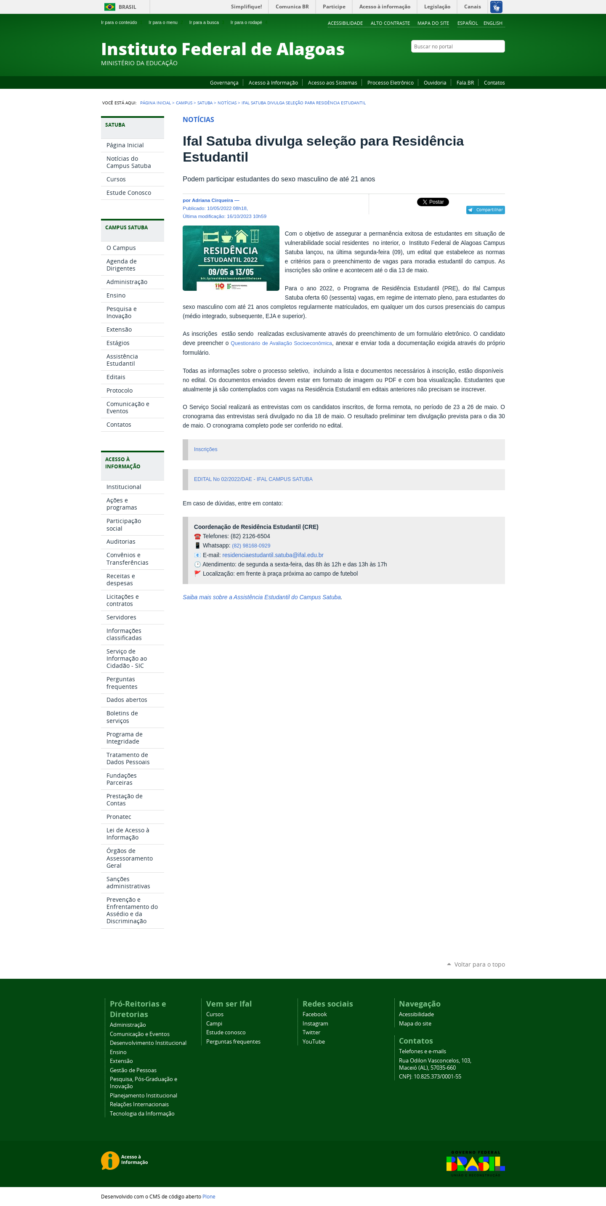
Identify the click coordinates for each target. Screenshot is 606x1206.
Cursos (214, 1014)
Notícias (227, 103)
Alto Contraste (390, 23)
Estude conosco (226, 1032)
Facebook (458, 62)
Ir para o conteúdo (122, 22)
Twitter (490, 62)
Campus (184, 103)
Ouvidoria (435, 82)
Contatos (494, 82)
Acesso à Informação (273, 82)
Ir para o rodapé (250, 22)
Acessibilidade (345, 23)
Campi (214, 1023)
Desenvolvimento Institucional (148, 1043)
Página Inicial (155, 103)
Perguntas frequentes (233, 1041)
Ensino (118, 1052)
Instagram (480, 62)
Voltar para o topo (479, 964)
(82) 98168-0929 (251, 546)
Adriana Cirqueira (212, 200)
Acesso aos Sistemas (332, 82)
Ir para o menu (166, 22)
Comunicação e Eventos (140, 1034)
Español (467, 23)
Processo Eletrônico (390, 82)
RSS (501, 62)
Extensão (121, 1061)
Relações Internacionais (139, 1104)
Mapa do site (433, 23)
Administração (128, 1024)
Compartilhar (489, 210)
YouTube (469, 62)
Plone (208, 1196)
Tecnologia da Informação (142, 1113)
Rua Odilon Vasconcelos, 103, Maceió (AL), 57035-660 (435, 1064)
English (493, 23)
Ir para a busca (207, 22)
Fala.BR (465, 82)
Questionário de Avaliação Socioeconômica (281, 343)
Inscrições (206, 449)
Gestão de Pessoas (133, 1070)
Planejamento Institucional (143, 1095)
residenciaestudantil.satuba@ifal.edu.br (272, 555)
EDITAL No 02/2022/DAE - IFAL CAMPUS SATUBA (253, 479)
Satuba (205, 103)
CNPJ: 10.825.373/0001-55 (430, 1076)
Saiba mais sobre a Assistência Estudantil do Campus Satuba (261, 597)
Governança (224, 82)
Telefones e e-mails (422, 1051)
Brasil (127, 7)
